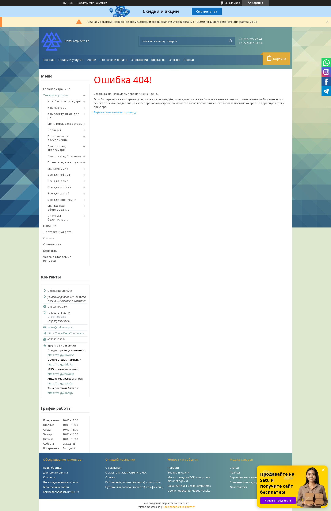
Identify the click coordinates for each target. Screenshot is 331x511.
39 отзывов (232, 3)
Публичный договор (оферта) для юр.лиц (133, 482)
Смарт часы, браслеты (64, 156)
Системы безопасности (58, 217)
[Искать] (230, 41)
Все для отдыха (59, 187)
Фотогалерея (238, 487)
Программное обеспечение (58, 138)
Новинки (49, 225)
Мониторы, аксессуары (65, 124)
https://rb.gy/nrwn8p (60, 374)
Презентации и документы (248, 482)
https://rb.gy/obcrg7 (60, 393)
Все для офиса (58, 175)
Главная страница (57, 89)
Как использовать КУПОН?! (61, 492)
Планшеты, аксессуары (65, 162)
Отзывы (174, 60)
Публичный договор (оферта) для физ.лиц (134, 487)
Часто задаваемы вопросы (60, 482)
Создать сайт (85, 2)
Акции (91, 60)
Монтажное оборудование (58, 207)
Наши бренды (52, 468)
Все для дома (57, 181)
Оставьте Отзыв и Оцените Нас (126, 472)
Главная (48, 60)
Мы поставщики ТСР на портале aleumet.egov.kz (189, 479)
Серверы (54, 130)
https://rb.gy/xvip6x (60, 383)
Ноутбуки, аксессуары (64, 101)
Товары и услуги (69, 60)
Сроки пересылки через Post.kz (189, 490)
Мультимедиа (57, 168)
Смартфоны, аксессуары (56, 148)
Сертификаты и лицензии (247, 477)
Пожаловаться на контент (178, 507)
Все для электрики (61, 200)
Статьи (188, 60)
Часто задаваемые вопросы (57, 258)
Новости (173, 468)
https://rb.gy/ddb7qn (60, 364)
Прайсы (235, 472)
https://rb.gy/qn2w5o (61, 355)
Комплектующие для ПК (63, 115)
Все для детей (58, 193)
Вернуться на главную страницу (115, 112)
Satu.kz (184, 503)
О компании (139, 60)
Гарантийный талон (56, 487)
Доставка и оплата (113, 60)
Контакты (158, 60)
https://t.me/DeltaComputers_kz (67, 333)
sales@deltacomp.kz (60, 327)
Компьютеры (57, 108)
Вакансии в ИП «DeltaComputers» (189, 486)
